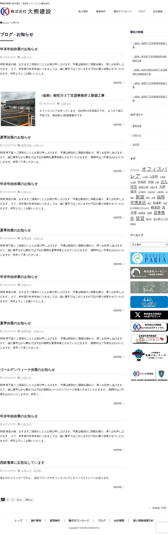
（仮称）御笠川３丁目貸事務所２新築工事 (72, 95)
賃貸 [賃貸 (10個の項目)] (140, 218)
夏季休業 (26, 145)
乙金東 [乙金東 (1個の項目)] (133, 182)
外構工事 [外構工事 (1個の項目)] (153, 187)
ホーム (6, 22)
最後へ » (29, 499)
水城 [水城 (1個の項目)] (153, 198)
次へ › (19, 499)
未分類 (37, 470)
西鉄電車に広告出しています (22, 463)
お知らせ (26, 57)
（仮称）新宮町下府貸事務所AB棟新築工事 (150, 58)
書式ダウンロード (122, 12)
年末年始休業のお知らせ (19, 49)
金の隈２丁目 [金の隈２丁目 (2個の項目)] (160, 219)
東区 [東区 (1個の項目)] (148, 198)
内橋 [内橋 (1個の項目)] (157, 182)
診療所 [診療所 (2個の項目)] (142, 213)
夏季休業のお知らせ (15, 137)
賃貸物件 (101, 12)
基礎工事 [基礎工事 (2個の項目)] (143, 187)
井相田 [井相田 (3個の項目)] (141, 182)
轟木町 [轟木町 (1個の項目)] (149, 219)
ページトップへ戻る (157, 508)
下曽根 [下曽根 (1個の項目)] (162, 177)
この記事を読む (118, 83)
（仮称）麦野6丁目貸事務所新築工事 (150, 45)
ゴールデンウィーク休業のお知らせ (27, 370)
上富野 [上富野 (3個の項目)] (153, 176)
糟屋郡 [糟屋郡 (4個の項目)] (155, 207)
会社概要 (159, 12)
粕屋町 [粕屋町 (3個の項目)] (157, 203)
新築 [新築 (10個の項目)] (140, 196)
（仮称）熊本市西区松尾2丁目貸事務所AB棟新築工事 (150, 72)
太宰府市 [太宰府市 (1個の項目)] (142, 192)
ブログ (142, 12)
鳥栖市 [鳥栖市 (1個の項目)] (133, 224)
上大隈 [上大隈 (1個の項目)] (145, 177)
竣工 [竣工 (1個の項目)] (149, 203)
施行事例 (83, 12)
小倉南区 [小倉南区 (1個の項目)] (160, 192)
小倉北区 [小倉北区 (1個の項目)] (151, 192)
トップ (18, 520)
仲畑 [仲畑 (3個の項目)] (151, 182)
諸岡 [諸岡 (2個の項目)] (149, 213)
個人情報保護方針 (143, 520)
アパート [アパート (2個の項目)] (135, 169)
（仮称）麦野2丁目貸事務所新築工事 (150, 85)
